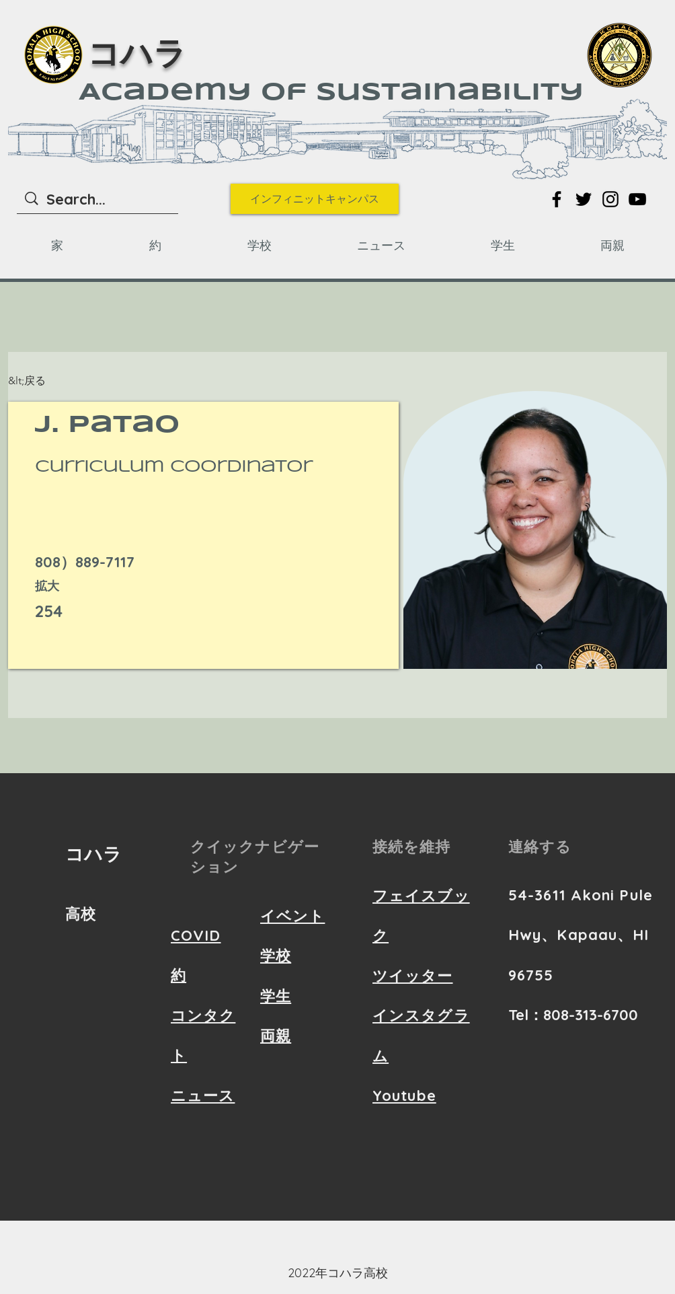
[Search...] (98, 199)
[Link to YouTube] (637, 199)
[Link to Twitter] (583, 199)
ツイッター (412, 975)
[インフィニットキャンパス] (315, 199)
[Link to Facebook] (556, 199)
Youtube (404, 1095)
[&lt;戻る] (34, 381)
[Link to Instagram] (610, 199)
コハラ (136, 55)
